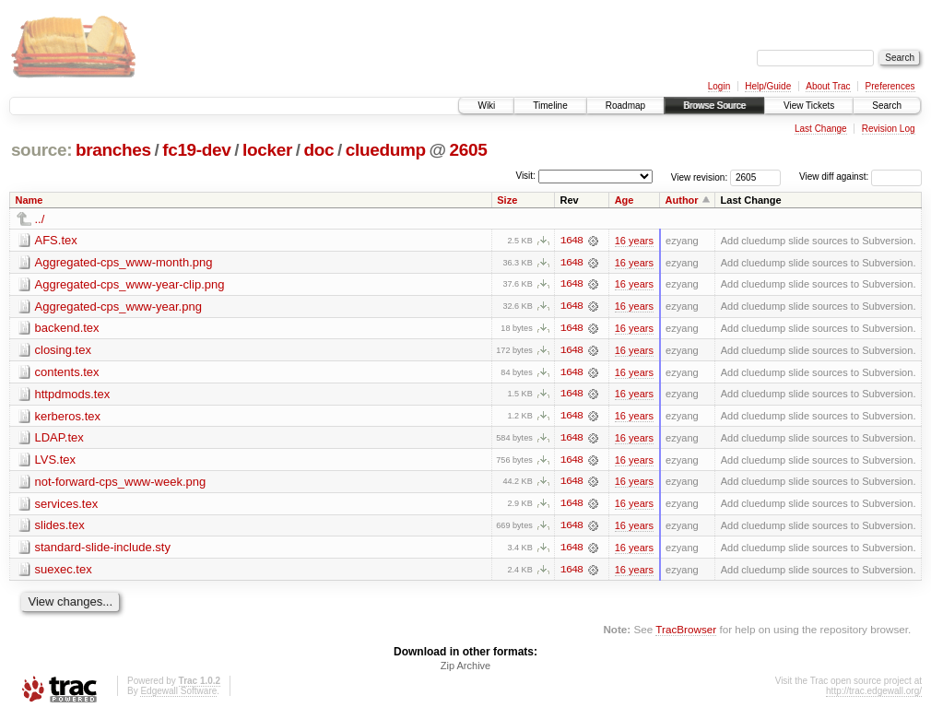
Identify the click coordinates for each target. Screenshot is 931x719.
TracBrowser (685, 632)
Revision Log (888, 129)
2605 (468, 149)
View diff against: (860, 176)
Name (29, 200)
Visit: (525, 176)
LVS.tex (56, 461)
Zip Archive (465, 669)
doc (318, 149)
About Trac (828, 86)
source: (41, 149)
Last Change (821, 129)
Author (682, 200)
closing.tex (63, 351)
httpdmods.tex (73, 395)
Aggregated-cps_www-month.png (124, 262)
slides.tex (60, 528)
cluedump (386, 149)
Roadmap (625, 105)
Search (887, 105)
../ (40, 219)
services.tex (67, 506)
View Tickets (809, 105)
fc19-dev (196, 149)
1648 (571, 240)
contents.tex (67, 373)
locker (267, 149)
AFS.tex (56, 240)
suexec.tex (63, 572)
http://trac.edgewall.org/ (874, 695)
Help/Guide (768, 86)
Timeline (550, 105)
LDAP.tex (59, 439)
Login (719, 86)
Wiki (486, 105)
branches (113, 149)
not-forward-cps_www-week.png (120, 483)
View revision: (699, 176)
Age (624, 200)
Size (507, 200)
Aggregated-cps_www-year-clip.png (130, 284)
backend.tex (67, 329)
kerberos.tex (68, 417)
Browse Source (714, 105)
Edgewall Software (178, 695)
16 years (634, 240)
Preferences (890, 86)
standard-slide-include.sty (103, 550)
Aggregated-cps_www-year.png (118, 306)
